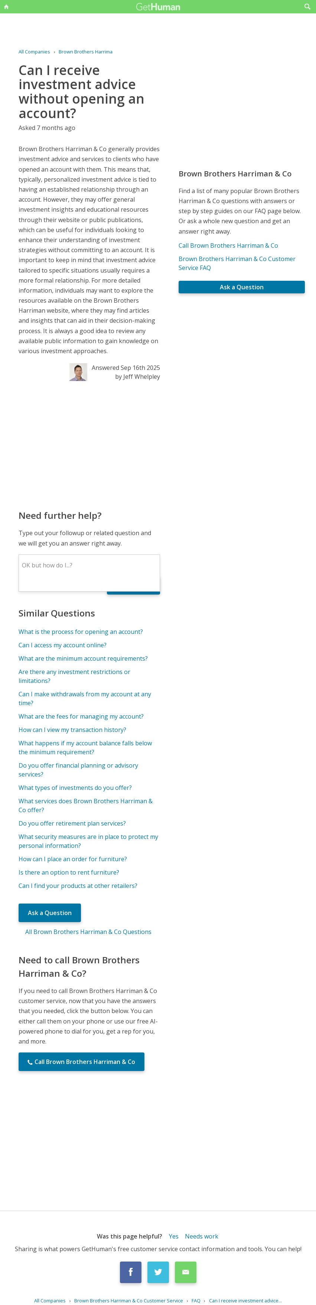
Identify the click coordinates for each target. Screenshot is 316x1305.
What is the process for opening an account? (81, 632)
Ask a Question (50, 913)
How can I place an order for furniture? (73, 859)
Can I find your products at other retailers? (78, 886)
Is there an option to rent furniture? (69, 872)
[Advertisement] (89, 445)
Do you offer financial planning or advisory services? (78, 769)
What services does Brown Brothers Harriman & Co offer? (86, 805)
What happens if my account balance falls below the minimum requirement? (85, 747)
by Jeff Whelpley (137, 376)
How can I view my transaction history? (72, 730)
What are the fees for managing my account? (81, 716)
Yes (174, 1236)
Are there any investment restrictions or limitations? (74, 676)
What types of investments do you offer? (75, 788)
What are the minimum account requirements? (83, 658)
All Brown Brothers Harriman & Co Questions (88, 932)
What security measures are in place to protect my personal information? (88, 841)
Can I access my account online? (63, 645)
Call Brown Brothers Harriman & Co (228, 245)
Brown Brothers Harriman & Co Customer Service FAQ (237, 263)
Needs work (201, 1236)
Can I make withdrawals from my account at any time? (85, 698)
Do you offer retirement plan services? (72, 823)
